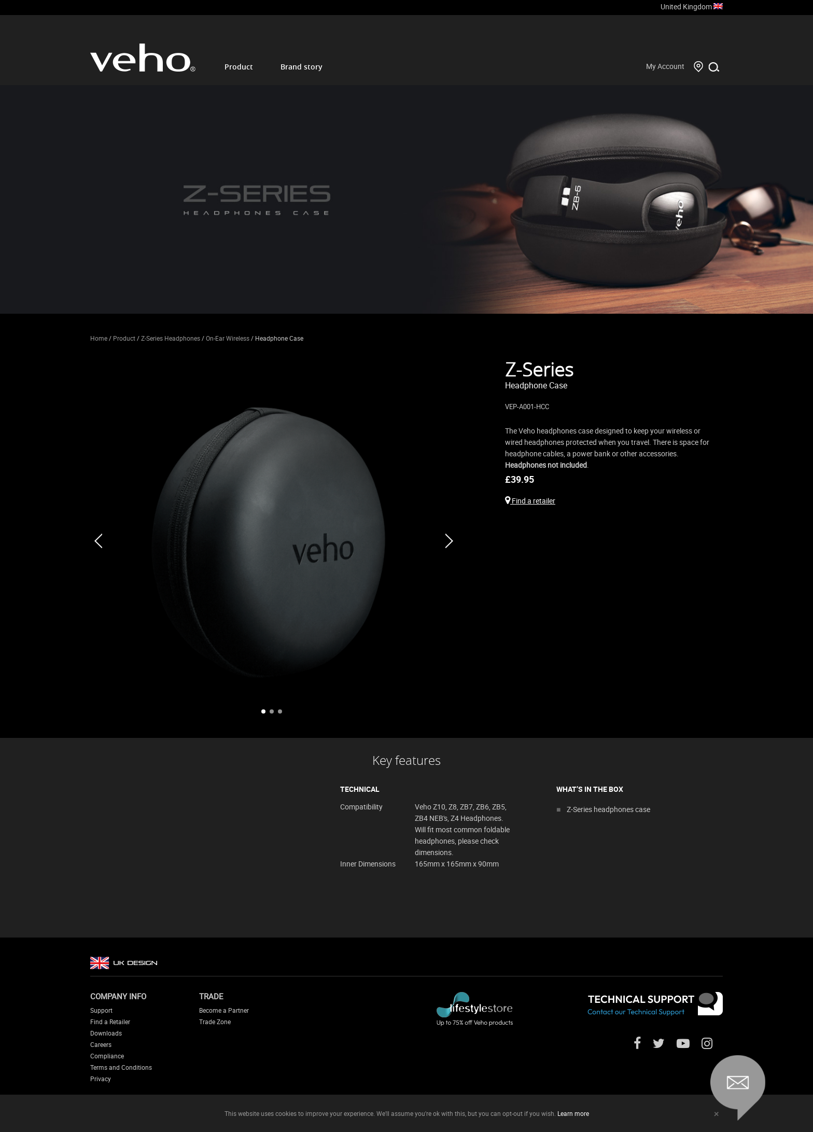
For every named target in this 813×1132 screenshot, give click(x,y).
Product (239, 67)
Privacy (100, 1078)
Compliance (107, 1056)
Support (101, 1010)
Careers (100, 1044)
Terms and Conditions (121, 1067)
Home (98, 338)
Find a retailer (530, 501)
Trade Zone (215, 1021)
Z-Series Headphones (170, 338)
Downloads (106, 1033)
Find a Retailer (110, 1021)
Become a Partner (224, 1010)
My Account (665, 66)
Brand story (302, 67)
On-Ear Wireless (227, 338)
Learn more (573, 1113)
